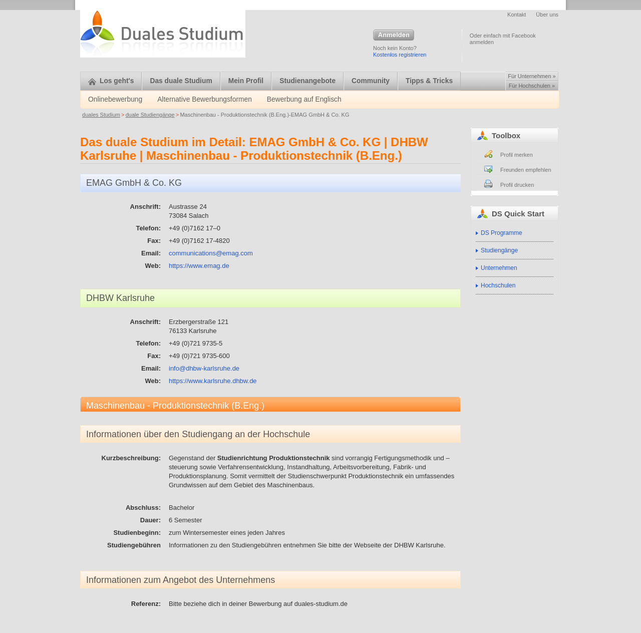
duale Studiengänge (150, 115)
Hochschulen (498, 285)
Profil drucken (517, 185)
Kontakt (516, 15)
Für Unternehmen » (531, 76)
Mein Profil (246, 81)
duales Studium (101, 115)
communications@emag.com (211, 253)
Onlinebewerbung (115, 99)
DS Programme (501, 232)
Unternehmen (499, 267)
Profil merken (516, 155)
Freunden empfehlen (525, 170)
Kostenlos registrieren (399, 55)
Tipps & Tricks (429, 81)
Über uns (547, 15)
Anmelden (393, 36)
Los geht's (111, 81)
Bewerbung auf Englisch (304, 99)
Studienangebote (307, 81)
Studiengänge (499, 250)
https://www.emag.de (199, 265)
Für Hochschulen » (532, 86)
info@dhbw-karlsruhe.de (204, 368)
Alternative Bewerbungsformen (204, 99)
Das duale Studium (181, 81)
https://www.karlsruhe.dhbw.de (213, 381)
